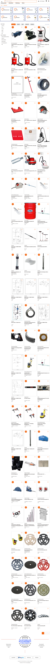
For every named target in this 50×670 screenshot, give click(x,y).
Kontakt (41, 649)
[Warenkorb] (49, 2)
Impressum (8, 648)
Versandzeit (41, 646)
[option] (5, 28)
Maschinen (11, 5)
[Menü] (2, 2)
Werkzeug (18, 5)
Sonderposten (3, 5)
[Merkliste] (46, 2)
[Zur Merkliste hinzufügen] (22, 30)
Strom (23, 5)
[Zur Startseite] (9, 4)
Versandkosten (41, 648)
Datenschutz (8, 646)
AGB (8, 649)
